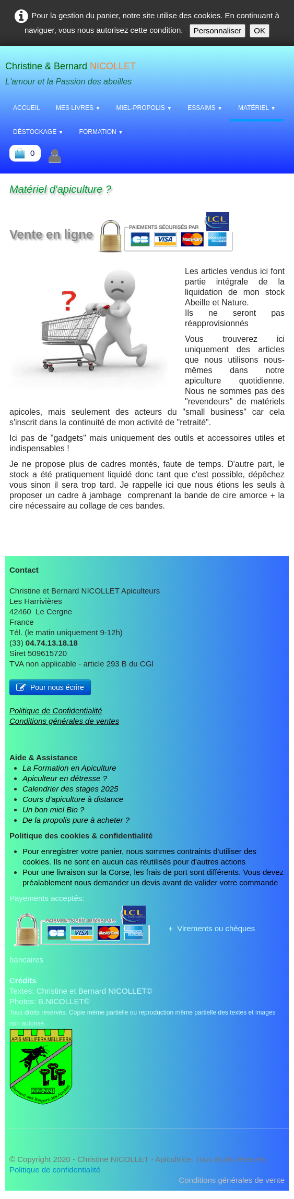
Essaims (204, 108)
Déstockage (38, 131)
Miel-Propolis (144, 108)
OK (259, 30)
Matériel (257, 108)
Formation (101, 131)
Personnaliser (218, 30)
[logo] (74, 71)
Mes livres (78, 108)
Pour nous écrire (50, 687)
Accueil (26, 108)
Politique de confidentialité (54, 1169)
